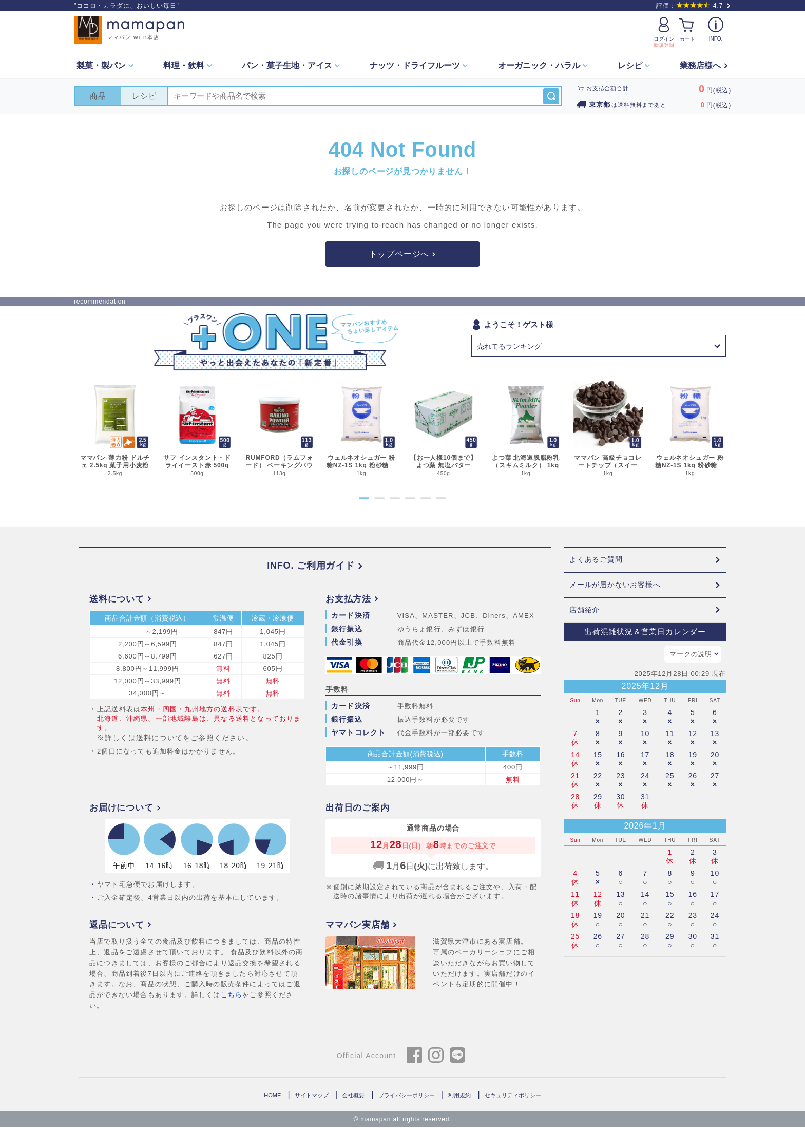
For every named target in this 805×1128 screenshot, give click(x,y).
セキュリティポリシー (513, 1095)
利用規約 (459, 1095)
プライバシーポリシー (406, 1095)
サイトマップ (312, 1095)
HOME (272, 1095)
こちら (232, 995)
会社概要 (353, 1095)
